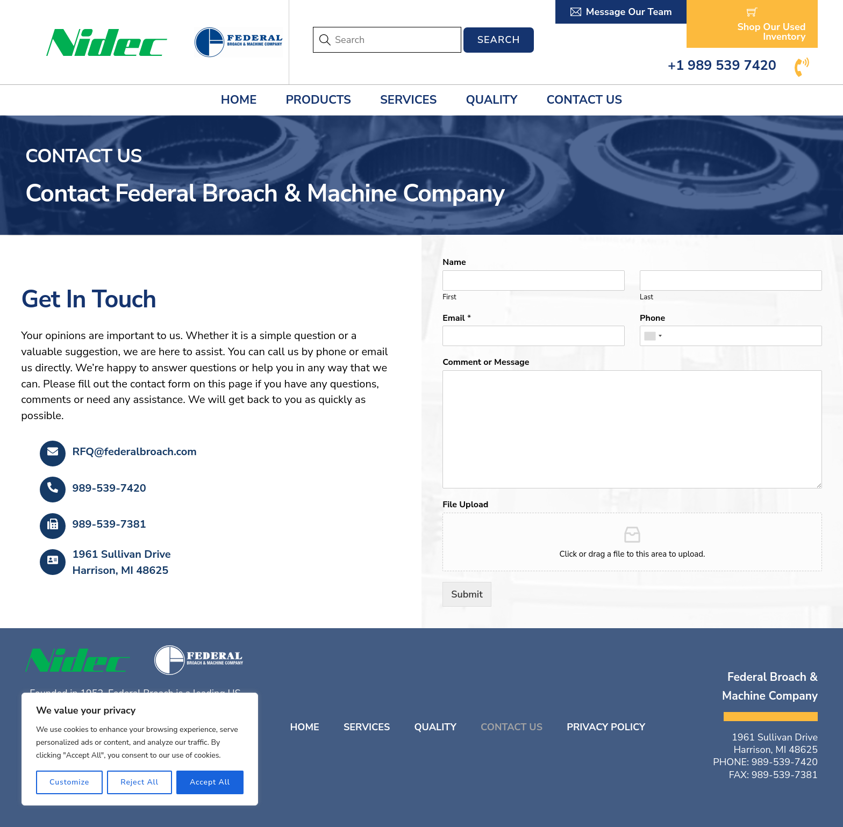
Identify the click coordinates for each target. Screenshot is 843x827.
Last (646, 297)
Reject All (139, 782)
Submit (467, 594)
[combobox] (652, 336)
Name (454, 262)
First (449, 297)
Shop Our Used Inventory (771, 24)
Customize (69, 782)
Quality (492, 100)
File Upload (465, 504)
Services (408, 100)
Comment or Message (485, 362)
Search (498, 39)
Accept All (210, 782)
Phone (652, 318)
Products (318, 100)
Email (456, 318)
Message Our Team (621, 11)
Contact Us (585, 100)
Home (239, 100)
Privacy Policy (606, 727)
